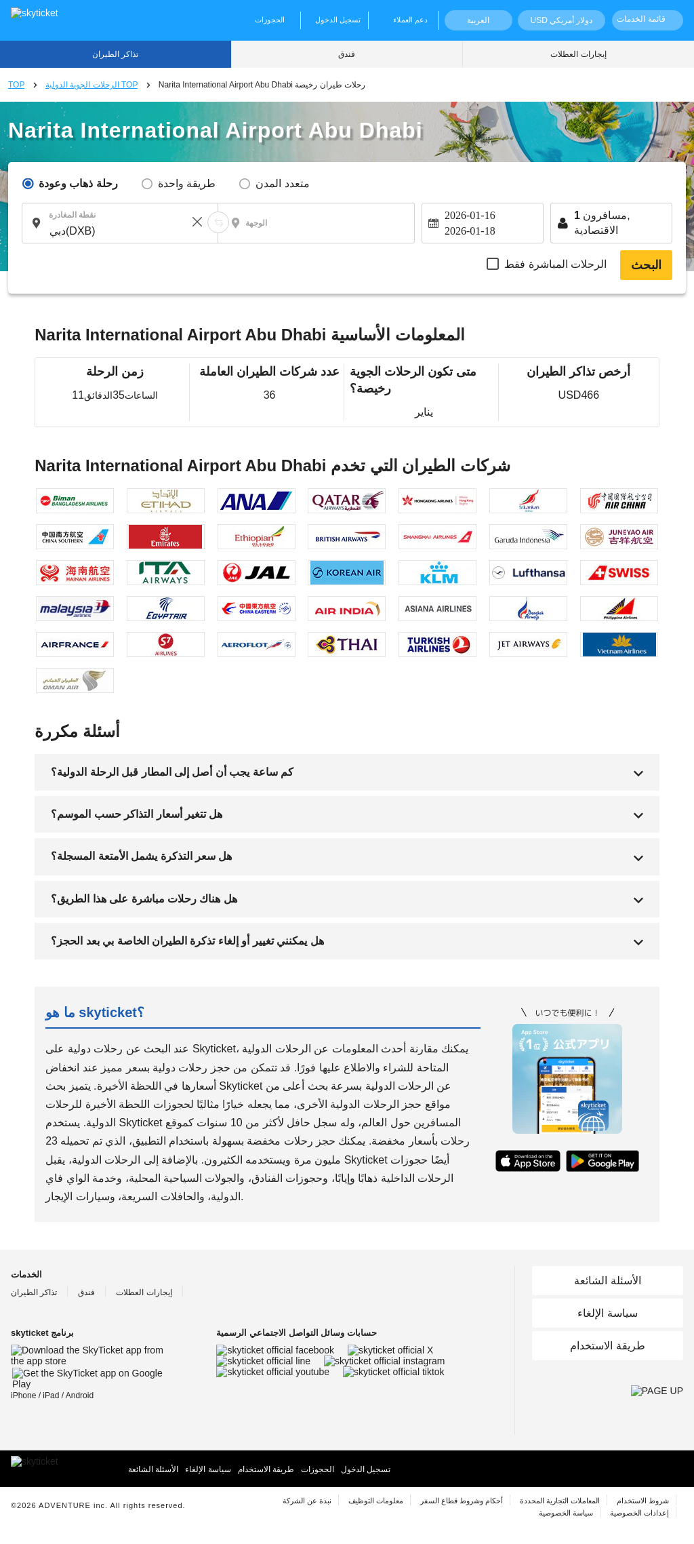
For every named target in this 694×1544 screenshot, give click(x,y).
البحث (646, 265)
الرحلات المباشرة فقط (555, 264)
